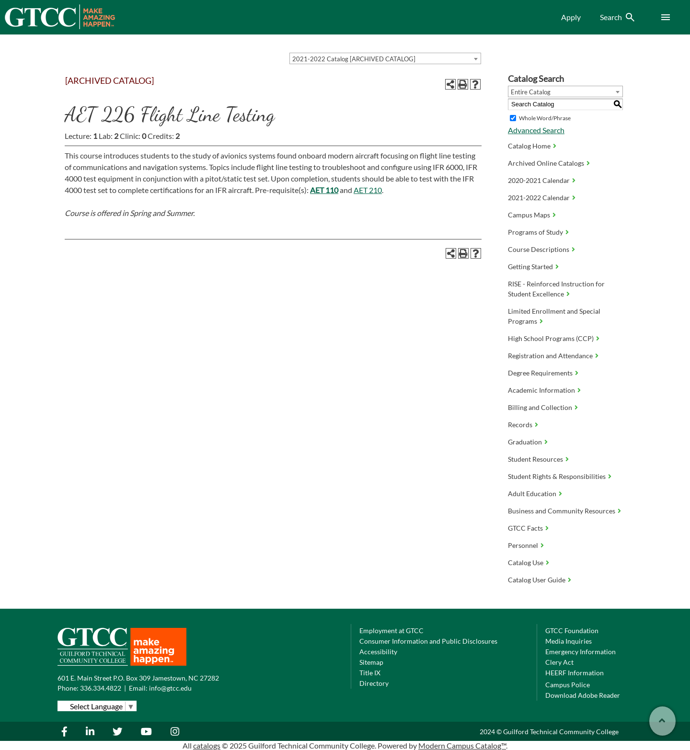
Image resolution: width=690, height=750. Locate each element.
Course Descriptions (538, 249)
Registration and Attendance (550, 356)
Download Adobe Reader (582, 695)
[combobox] (385, 58)
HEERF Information (574, 673)
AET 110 (324, 189)
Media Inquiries (568, 641)
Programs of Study (535, 232)
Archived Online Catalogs (546, 163)
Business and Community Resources (561, 511)
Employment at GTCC (391, 630)
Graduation (525, 442)
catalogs (206, 745)
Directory (374, 683)
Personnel (523, 545)
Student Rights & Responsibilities (557, 476)
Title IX (369, 673)
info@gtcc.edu (170, 688)
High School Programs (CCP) (551, 338)
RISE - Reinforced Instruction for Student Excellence (556, 289)
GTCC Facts (525, 528)
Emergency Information (580, 652)
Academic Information (541, 390)
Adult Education (532, 493)
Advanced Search (536, 130)
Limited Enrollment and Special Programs (554, 316)
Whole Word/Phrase (545, 118)
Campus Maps (529, 215)
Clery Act (559, 662)
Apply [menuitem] (571, 17)
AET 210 (368, 189)
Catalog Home (529, 146)
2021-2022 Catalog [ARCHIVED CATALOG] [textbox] (353, 59)
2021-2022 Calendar (539, 197)
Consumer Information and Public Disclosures (428, 641)
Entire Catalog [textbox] (531, 92)
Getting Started (530, 266)
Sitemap (371, 662)
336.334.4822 (100, 688)
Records (520, 424)
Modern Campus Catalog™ (462, 745)
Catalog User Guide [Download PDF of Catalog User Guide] (536, 580)
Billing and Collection (540, 407)
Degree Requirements (540, 373)
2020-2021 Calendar (539, 180)
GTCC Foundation (571, 630)
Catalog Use (525, 562)
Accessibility (378, 652)
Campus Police (567, 685)
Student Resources (535, 459)
